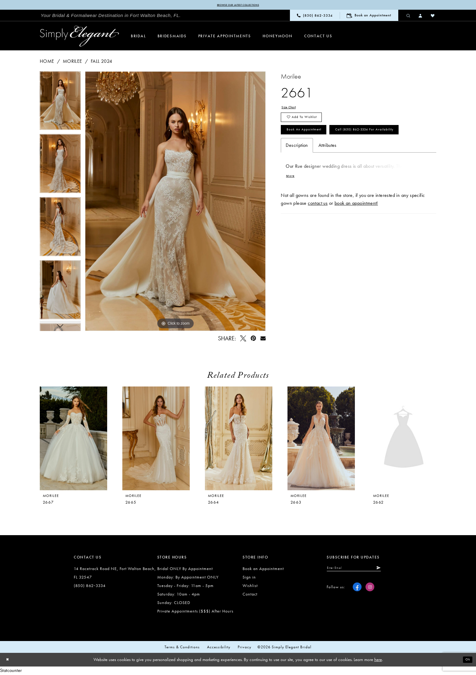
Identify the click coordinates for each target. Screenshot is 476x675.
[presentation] (156, 439)
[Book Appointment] (369, 16)
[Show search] (409, 16)
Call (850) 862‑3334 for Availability (330, 159)
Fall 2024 (101, 62)
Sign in (249, 578)
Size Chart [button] (292, 109)
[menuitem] (111, 17)
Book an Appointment (312, 141)
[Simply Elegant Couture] (79, 37)
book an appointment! (356, 237)
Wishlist (250, 586)
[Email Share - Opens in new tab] (263, 339)
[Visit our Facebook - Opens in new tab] (357, 590)
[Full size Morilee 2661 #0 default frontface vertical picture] (175, 202)
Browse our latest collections (237, 5)
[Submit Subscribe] (399, 570)
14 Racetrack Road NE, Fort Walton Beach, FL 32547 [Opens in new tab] (115, 574)
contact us (318, 237)
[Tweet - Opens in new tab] (243, 339)
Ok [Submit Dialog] (466, 661)
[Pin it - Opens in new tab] (253, 339)
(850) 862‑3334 (90, 586)
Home (47, 62)
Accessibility (218, 648)
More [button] (292, 209)
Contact (250, 595)
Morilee (72, 62)
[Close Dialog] (9, 661)
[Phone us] (315, 16)
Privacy (244, 648)
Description (297, 176)
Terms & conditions (182, 648)
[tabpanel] (60, 103)
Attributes (327, 176)
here (378, 661)
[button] (421, 16)
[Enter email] (365, 570)
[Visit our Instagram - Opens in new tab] (369, 590)
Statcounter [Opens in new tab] (11, 671)
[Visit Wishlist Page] (433, 16)
